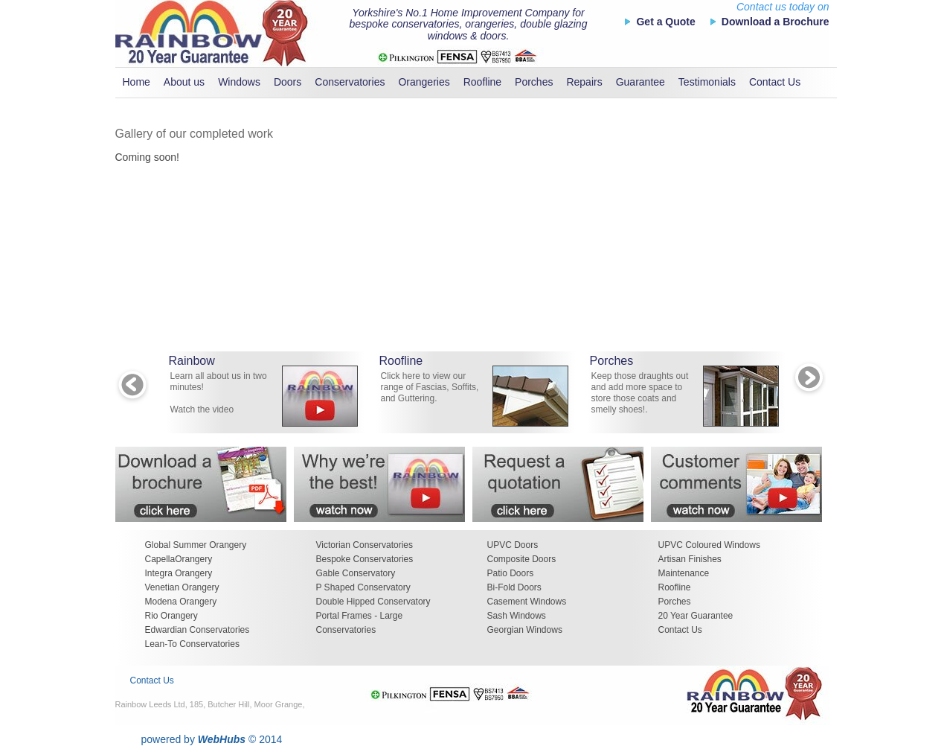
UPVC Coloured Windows (709, 545)
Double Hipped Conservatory (373, 601)
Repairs (584, 82)
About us (184, 82)
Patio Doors (510, 573)
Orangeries (423, 82)
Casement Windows (527, 601)
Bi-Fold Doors (514, 587)
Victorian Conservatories (365, 545)
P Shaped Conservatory (363, 587)
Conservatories (350, 82)
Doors (287, 82)
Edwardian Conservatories (197, 630)
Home (136, 82)
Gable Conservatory (356, 573)
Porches (534, 82)
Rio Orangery (171, 615)
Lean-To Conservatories (192, 644)
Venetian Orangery (182, 587)
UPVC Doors (513, 545)
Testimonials (707, 82)
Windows (239, 82)
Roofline (482, 82)
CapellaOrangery (179, 559)
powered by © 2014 (212, 739)
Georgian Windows (524, 630)
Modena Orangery (181, 601)
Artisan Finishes (690, 559)
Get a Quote (665, 22)
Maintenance (684, 573)
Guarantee (640, 82)
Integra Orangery (179, 573)
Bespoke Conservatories (365, 559)
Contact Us (774, 82)
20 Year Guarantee (695, 615)
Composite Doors (521, 559)
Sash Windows (516, 615)
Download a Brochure (775, 22)
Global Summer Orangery (196, 545)
